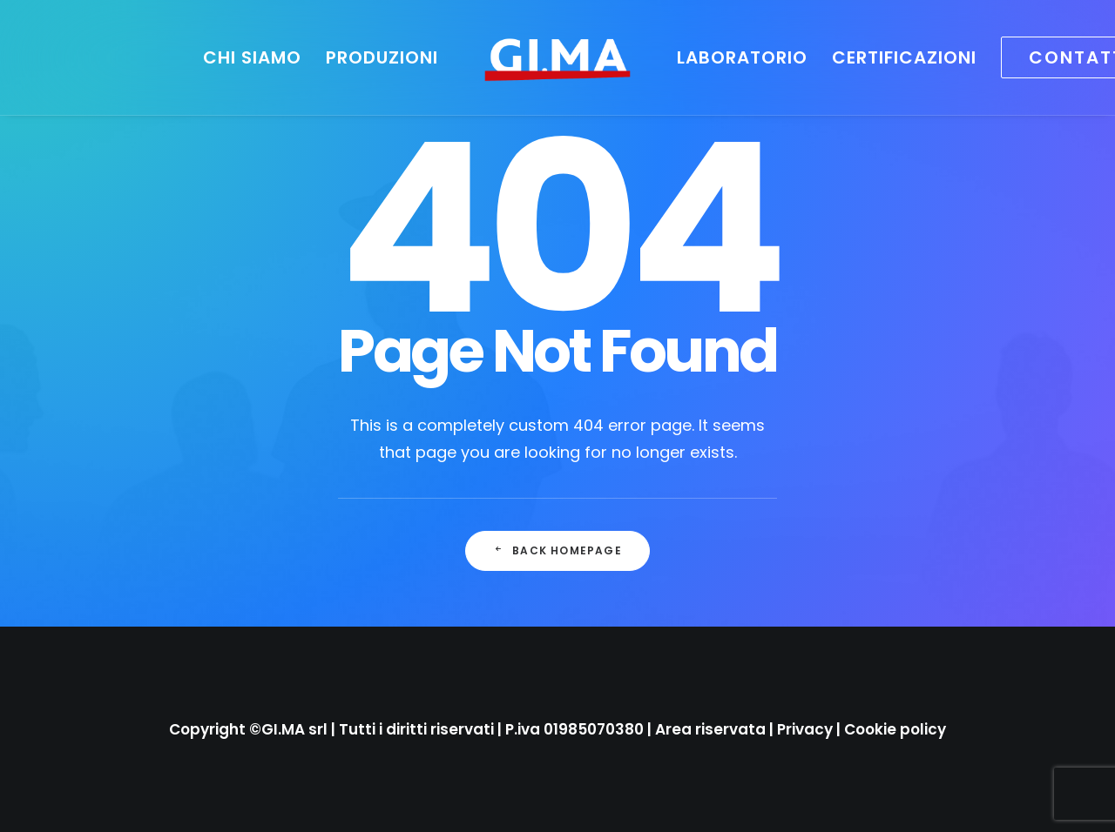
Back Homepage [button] (557, 550)
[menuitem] (252, 57)
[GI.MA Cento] (557, 57)
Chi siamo (252, 57)
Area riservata (710, 729)
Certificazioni (904, 57)
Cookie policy (895, 729)
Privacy (805, 729)
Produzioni (382, 57)
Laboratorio (742, 57)
